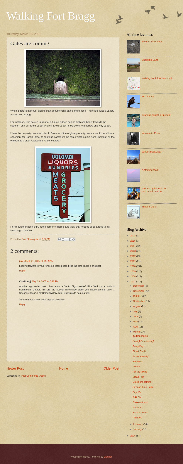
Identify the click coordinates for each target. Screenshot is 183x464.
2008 (133, 276)
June (136, 316)
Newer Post (15, 368)
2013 (133, 251)
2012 (133, 256)
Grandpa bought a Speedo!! (156, 115)
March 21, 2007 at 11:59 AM (38, 261)
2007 (133, 281)
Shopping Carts (150, 59)
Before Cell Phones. (152, 41)
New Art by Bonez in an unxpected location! (154, 190)
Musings (137, 407)
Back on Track (140, 412)
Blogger (108, 456)
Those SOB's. (149, 206)
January (137, 429)
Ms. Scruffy (148, 96)
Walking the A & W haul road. (157, 78)
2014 (133, 246)
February (138, 424)
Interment (138, 361)
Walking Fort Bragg (50, 16)
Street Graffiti (140, 351)
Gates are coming (142, 381)
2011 (133, 261)
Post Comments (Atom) (33, 375)
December (139, 285)
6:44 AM (137, 397)
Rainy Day (138, 346)
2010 (133, 266)
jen (21, 261)
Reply (22, 270)
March (136, 331)
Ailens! (136, 366)
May (135, 321)
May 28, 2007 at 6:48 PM (45, 281)
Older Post (111, 368)
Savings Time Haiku (143, 387)
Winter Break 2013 (152, 151)
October (137, 296)
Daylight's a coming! (143, 341)
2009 (133, 271)
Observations (140, 402)
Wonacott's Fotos (151, 133)
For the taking (140, 371)
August (137, 306)
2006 (133, 435)
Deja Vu (137, 392)
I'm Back (137, 417)
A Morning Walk (150, 170)
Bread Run (138, 376)
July (135, 311)
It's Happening (140, 336)
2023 (133, 235)
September (139, 301)
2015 (133, 240)
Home (63, 368)
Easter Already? (141, 356)
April (135, 326)
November (139, 291)
